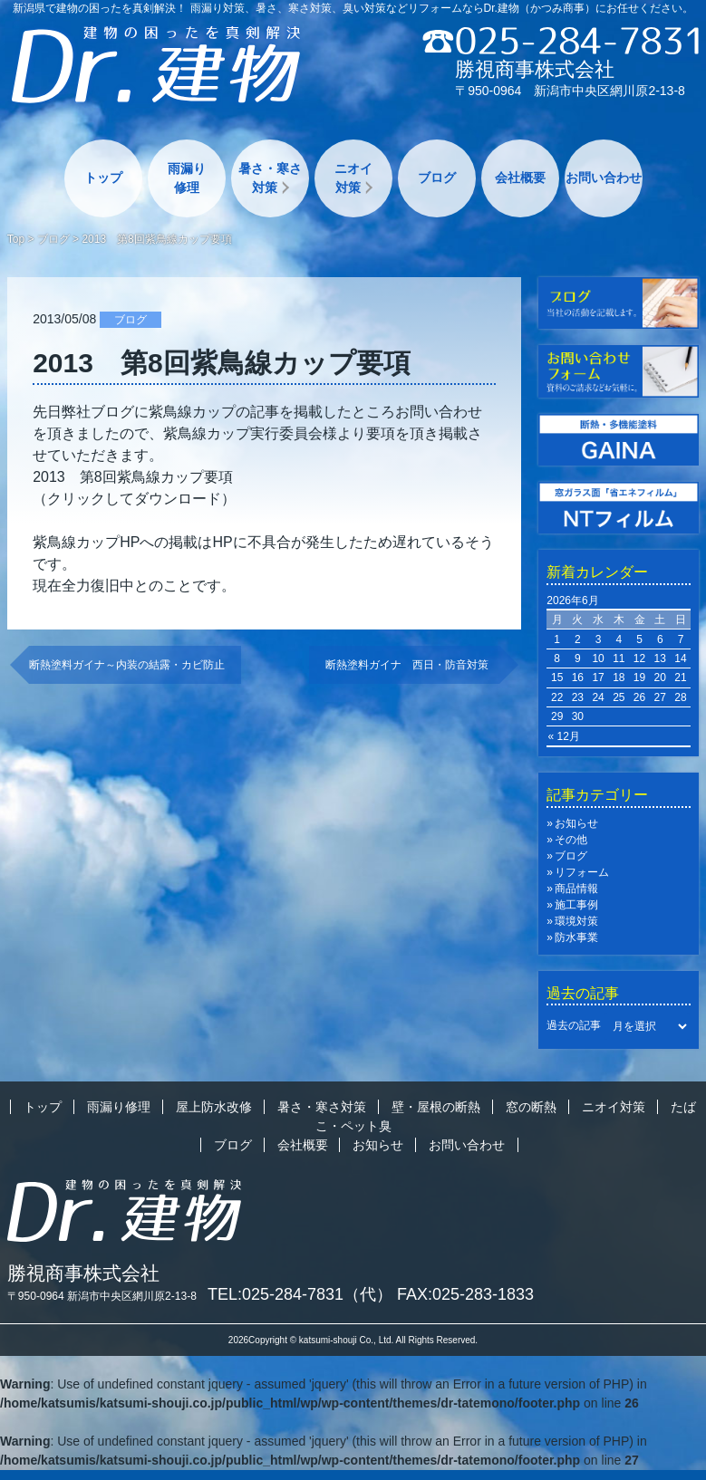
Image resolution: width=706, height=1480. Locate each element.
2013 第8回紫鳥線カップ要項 (133, 477)
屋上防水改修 (214, 1107)
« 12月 (563, 736)
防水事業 (576, 937)
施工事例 (576, 905)
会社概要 (520, 177)
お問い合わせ (604, 177)
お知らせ (576, 823)
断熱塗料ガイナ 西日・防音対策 (412, 664)
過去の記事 (573, 1026)
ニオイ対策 (353, 178)
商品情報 (576, 888)
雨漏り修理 (187, 178)
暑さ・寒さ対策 (270, 178)
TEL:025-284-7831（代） (300, 1294)
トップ (103, 177)
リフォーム (582, 872)
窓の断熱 (531, 1107)
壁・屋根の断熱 (436, 1107)
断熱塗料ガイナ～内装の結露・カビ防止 (127, 664)
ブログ (437, 177)
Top (15, 239)
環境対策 (576, 921)
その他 (571, 839)
